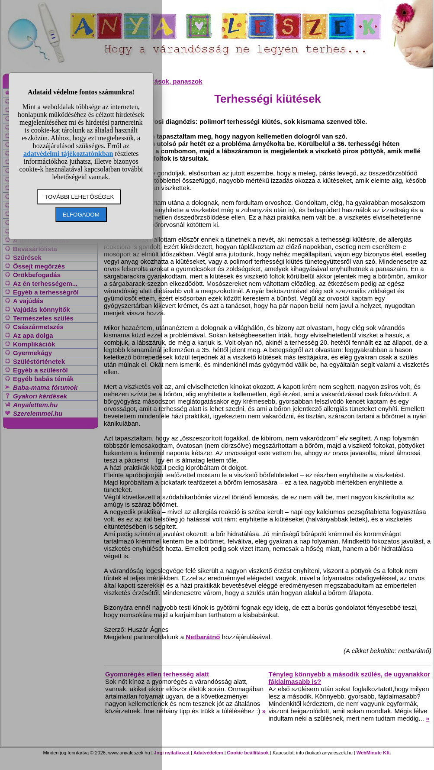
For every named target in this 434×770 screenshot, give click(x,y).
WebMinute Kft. (374, 752)
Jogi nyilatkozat (172, 752)
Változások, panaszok (169, 81)
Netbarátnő (203, 637)
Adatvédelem (208, 752)
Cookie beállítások (248, 752)
